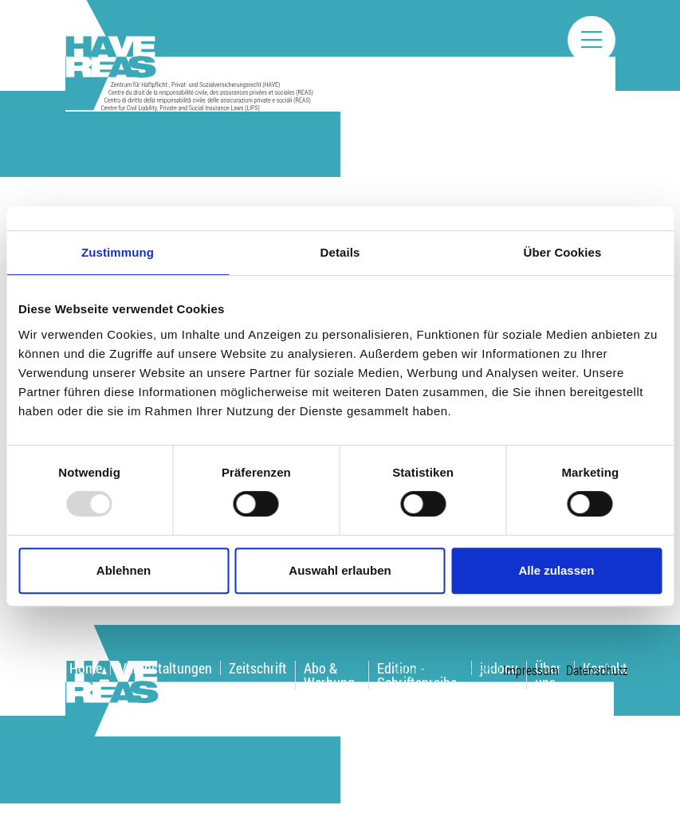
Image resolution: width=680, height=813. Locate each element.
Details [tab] (340, 252)
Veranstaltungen (165, 668)
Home (85, 668)
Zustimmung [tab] (117, 252)
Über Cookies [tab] (563, 252)
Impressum (531, 670)
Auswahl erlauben (340, 570)
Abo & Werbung (329, 675)
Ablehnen (123, 570)
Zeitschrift (258, 668)
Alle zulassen (556, 570)
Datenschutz (596, 670)
